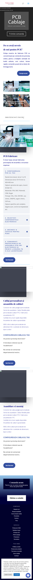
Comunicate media (16, 513)
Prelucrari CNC (16, 528)
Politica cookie (16, 546)
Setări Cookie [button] (8, 574)
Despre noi (17, 509)
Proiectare (16, 537)
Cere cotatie (16, 553)
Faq (16, 520)
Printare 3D (16, 532)
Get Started (9, 260)
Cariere (16, 518)
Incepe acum (23, 73)
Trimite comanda (16, 34)
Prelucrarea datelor (16, 549)
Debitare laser (16, 530)
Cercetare (16, 539)
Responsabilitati (16, 511)
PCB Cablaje (16, 19)
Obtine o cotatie (16, 498)
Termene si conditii (16, 551)
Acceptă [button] (17, 574)
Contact (16, 555)
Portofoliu (16, 516)
